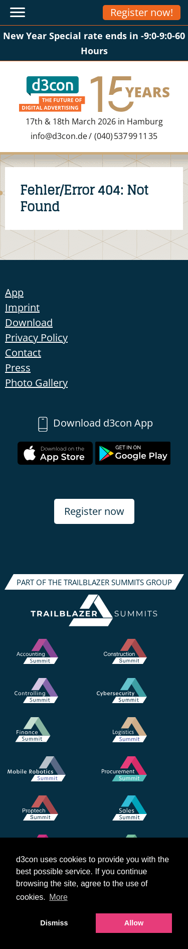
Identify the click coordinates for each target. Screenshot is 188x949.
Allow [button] (133, 923)
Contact (23, 352)
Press (18, 367)
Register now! (141, 12)
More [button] (58, 897)
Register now (94, 511)
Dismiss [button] (54, 923)
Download (29, 322)
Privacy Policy (36, 337)
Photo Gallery (36, 382)
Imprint (22, 307)
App (14, 292)
